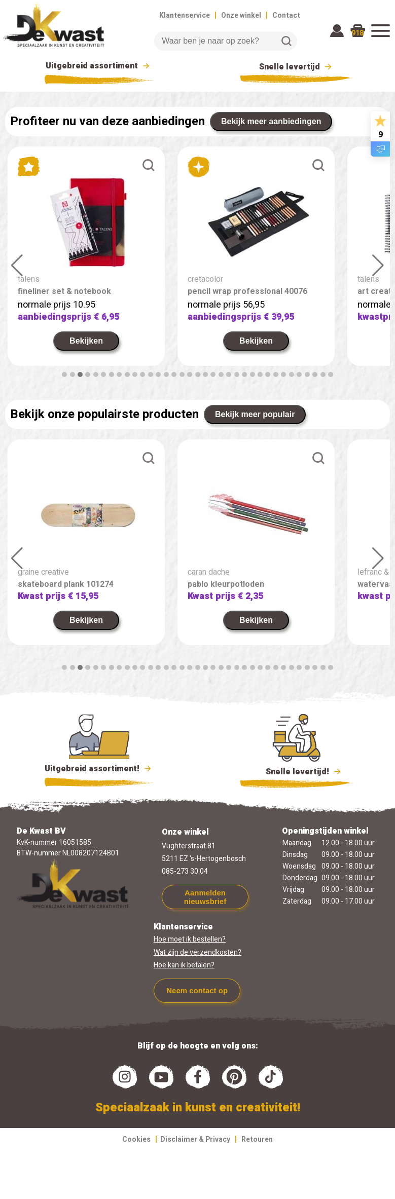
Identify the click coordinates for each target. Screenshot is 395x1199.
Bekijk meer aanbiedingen (271, 121)
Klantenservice (184, 15)
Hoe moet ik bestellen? (190, 939)
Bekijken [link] (86, 340)
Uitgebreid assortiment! (99, 769)
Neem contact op (197, 990)
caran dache (209, 572)
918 (357, 33)
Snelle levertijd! (297, 771)
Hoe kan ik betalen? (184, 965)
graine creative (43, 572)
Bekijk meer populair (255, 414)
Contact (286, 15)
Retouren (257, 1139)
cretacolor (205, 279)
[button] (64, 374)
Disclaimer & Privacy (195, 1139)
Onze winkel (241, 15)
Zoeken (286, 41)
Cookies (136, 1139)
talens (29, 279)
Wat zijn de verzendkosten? (197, 952)
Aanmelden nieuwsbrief (205, 897)
